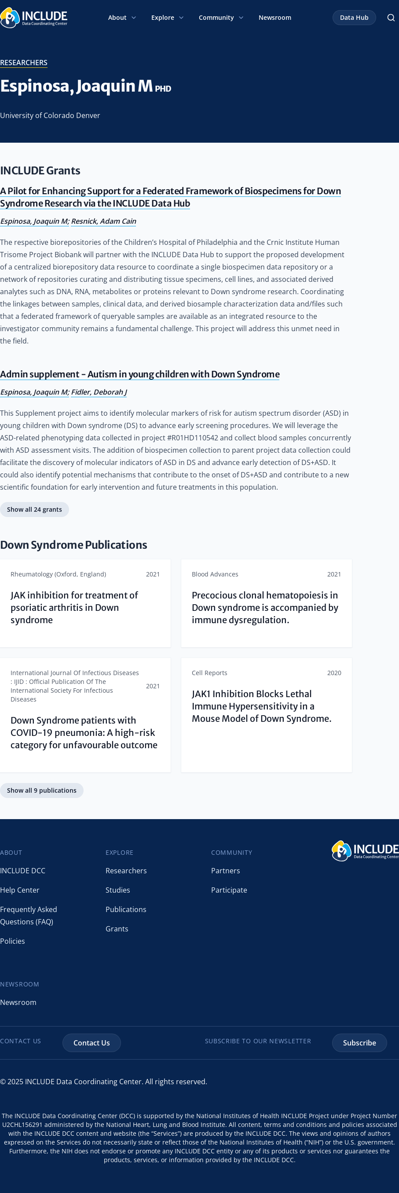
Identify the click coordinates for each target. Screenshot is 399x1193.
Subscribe (359, 1043)
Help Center (20, 890)
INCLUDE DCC (22, 870)
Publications (126, 909)
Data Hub (354, 17)
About (122, 17)
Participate (229, 890)
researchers (24, 62)
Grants (117, 929)
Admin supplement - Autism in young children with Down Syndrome (139, 374)
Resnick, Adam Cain (103, 221)
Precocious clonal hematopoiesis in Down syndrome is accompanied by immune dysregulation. (265, 607)
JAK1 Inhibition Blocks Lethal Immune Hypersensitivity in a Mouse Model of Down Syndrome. (262, 706)
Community (222, 17)
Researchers (126, 870)
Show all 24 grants (34, 509)
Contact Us (91, 1043)
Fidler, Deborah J (99, 392)
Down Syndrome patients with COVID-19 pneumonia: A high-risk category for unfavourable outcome (84, 732)
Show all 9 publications (42, 790)
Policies (12, 941)
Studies (118, 890)
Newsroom (275, 17)
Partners (225, 870)
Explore (168, 17)
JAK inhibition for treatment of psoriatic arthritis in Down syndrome (74, 607)
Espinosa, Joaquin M (33, 221)
